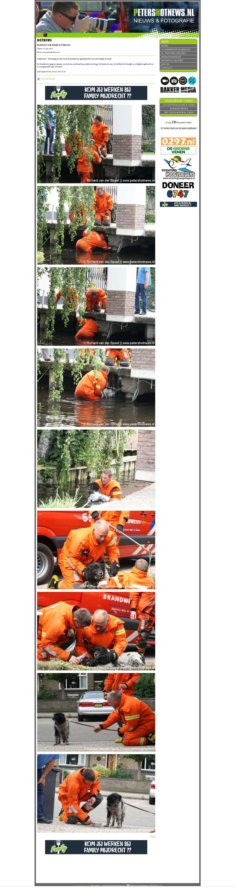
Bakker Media (179, 108)
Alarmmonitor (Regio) (175, 49)
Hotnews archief (172, 60)
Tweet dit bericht (48, 79)
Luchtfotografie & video (179, 105)
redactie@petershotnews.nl (113, 885)
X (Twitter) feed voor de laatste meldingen (178, 128)
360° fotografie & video (179, 112)
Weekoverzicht (171, 56)
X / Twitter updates (173, 53)
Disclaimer (95, 885)
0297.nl (165, 64)
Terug (152, 836)
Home (164, 45)
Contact (166, 68)
